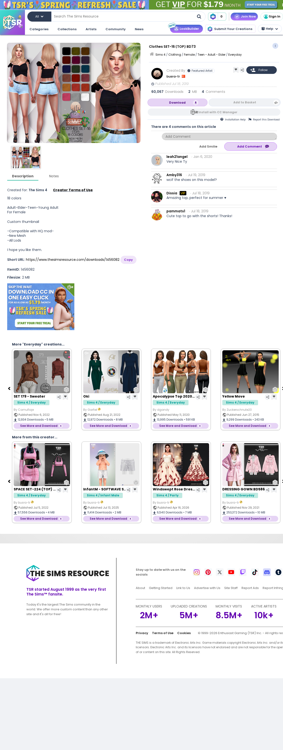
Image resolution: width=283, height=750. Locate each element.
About (140, 588)
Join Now (248, 16)
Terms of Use (162, 633)
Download (177, 103)
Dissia (171, 193)
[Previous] (9, 388)
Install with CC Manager (217, 112)
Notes (54, 176)
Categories (38, 29)
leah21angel (177, 156)
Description (23, 176)
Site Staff (231, 588)
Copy (128, 259)
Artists (91, 29)
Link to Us (183, 588)
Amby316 (174, 175)
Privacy (142, 633)
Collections (67, 29)
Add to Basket (244, 102)
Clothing (174, 55)
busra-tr (173, 76)
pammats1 (175, 211)
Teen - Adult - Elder (211, 55)
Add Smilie (208, 146)
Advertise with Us (207, 588)
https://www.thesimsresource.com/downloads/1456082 (72, 259)
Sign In (271, 16)
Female (189, 55)
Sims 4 (160, 55)
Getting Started (160, 588)
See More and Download (39, 426)
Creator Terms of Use (73, 190)
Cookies (184, 633)
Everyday (235, 55)
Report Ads (250, 588)
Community (116, 29)
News (139, 29)
